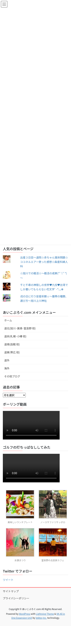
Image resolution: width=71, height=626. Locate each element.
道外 (6, 360)
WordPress (24, 613)
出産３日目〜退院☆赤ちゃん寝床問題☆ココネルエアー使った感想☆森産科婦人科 (44, 261)
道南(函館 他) (12, 344)
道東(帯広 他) (12, 352)
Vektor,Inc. (41, 617)
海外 (6, 368)
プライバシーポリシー (16, 598)
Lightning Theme (45, 613)
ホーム (8, 320)
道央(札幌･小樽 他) (15, 336)
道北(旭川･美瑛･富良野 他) (20, 328)
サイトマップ (11, 591)
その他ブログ (12, 376)
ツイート (8, 580)
